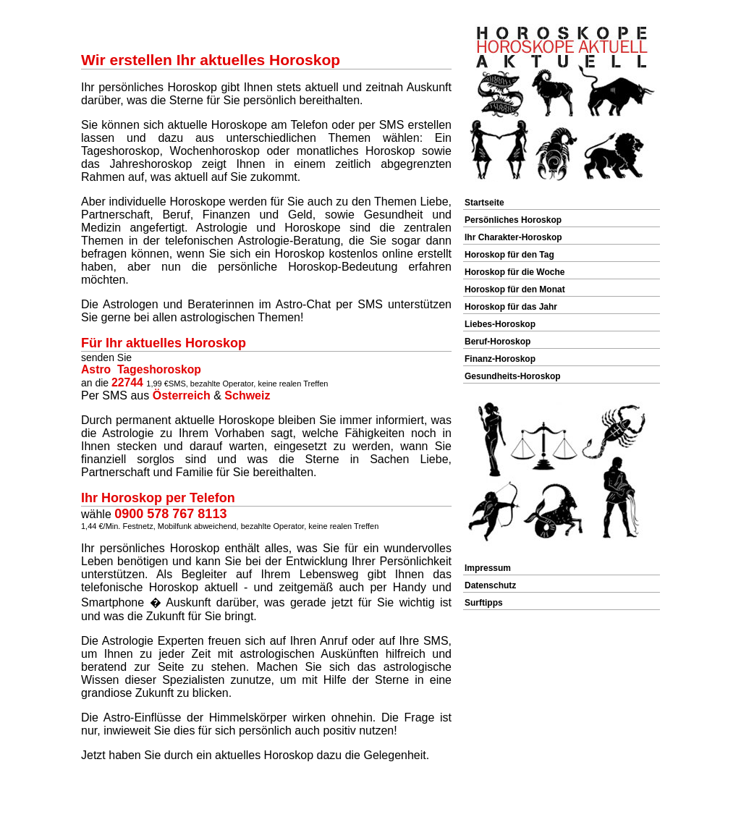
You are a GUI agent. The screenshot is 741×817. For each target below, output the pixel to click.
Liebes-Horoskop (500, 324)
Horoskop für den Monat (515, 289)
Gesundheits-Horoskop (513, 376)
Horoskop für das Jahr (511, 307)
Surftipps (484, 603)
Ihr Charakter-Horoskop (513, 237)
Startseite (484, 203)
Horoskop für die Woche (514, 272)
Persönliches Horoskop (513, 220)
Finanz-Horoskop (500, 359)
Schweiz (247, 395)
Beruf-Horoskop (497, 341)
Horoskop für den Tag (509, 255)
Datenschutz (490, 585)
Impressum (488, 568)
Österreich (182, 395)
